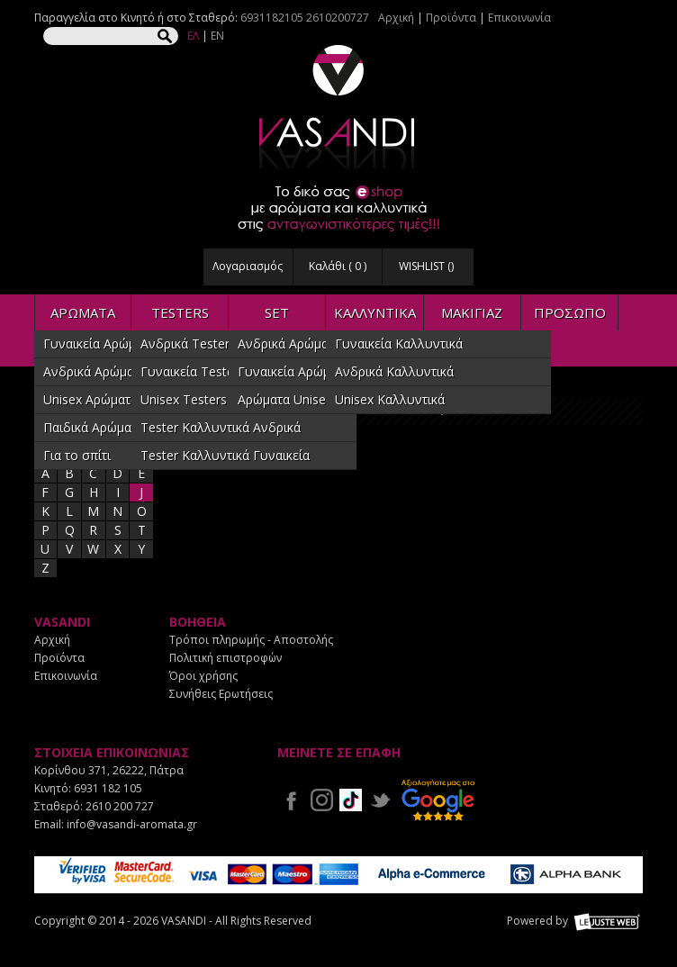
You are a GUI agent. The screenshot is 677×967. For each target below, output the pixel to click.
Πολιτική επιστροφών (225, 657)
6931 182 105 (108, 788)
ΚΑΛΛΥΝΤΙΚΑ (375, 312)
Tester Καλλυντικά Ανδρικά (220, 427)
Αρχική (396, 17)
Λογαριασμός (247, 266)
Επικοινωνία (519, 17)
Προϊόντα (451, 17)
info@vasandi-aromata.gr (132, 824)
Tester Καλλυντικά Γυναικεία (225, 455)
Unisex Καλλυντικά (390, 399)
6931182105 (271, 17)
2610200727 (337, 17)
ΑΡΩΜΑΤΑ (82, 312)
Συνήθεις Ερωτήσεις (221, 693)
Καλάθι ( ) (337, 266)
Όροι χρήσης (203, 675)
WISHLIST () (426, 266)
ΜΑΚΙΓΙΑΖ (471, 312)
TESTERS (180, 312)
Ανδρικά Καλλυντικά (394, 371)
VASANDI (338, 106)
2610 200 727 (120, 806)
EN (217, 35)
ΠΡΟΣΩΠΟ (570, 312)
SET (277, 312)
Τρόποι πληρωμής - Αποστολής (251, 639)
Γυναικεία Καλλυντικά (399, 343)
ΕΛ (193, 35)
